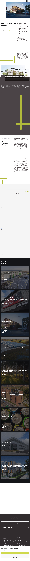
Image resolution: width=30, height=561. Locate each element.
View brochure (19, 527)
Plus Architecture (23, 40)
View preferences (15, 557)
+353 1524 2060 (11, 527)
